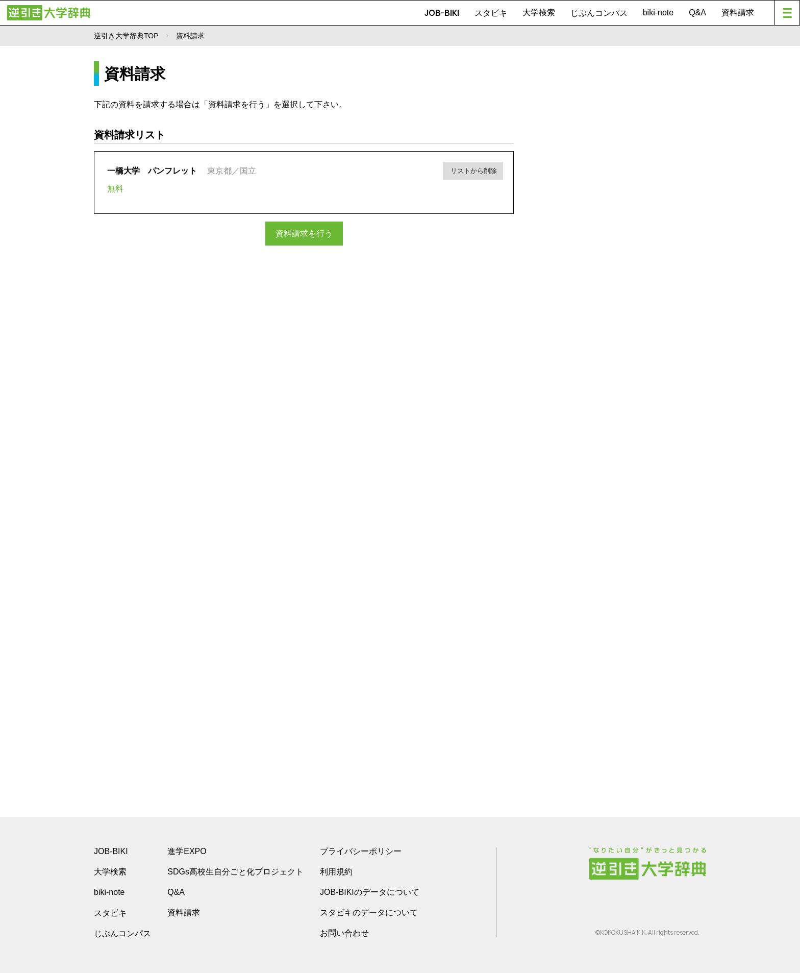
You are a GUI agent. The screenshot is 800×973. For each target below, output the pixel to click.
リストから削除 (474, 169)
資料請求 (737, 12)
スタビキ (490, 12)
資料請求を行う (304, 233)
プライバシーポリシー (361, 851)
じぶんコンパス (599, 12)
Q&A (697, 12)
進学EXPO (186, 851)
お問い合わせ (344, 933)
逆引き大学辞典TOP (126, 36)
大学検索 (538, 12)
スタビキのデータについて (369, 912)
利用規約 (336, 871)
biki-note (658, 12)
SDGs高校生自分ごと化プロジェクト (235, 871)
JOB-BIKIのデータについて (369, 892)
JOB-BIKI (441, 12)
